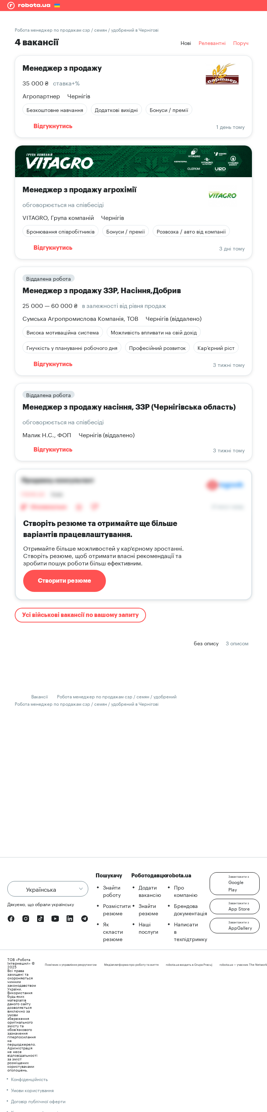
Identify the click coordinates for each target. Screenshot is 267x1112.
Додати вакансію (150, 890)
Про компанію (185, 890)
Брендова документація (190, 909)
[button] (235, 883)
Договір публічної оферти (38, 1100)
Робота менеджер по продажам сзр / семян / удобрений (117, 695)
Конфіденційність (29, 1078)
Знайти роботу (112, 890)
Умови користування (32, 1089)
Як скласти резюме (113, 931)
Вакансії (39, 695)
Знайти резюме (148, 909)
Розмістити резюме (117, 909)
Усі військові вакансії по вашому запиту (80, 615)
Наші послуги (148, 927)
